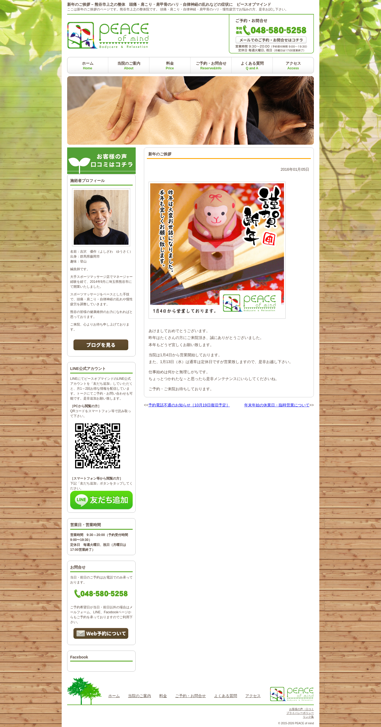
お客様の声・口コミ (301, 709)
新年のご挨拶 (159, 154)
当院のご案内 (128, 65)
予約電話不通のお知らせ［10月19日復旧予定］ (189, 405)
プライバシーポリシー (300, 712)
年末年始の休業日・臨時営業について (276, 405)
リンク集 (308, 716)
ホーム (87, 65)
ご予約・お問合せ (211, 65)
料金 (170, 65)
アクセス (293, 65)
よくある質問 (252, 65)
